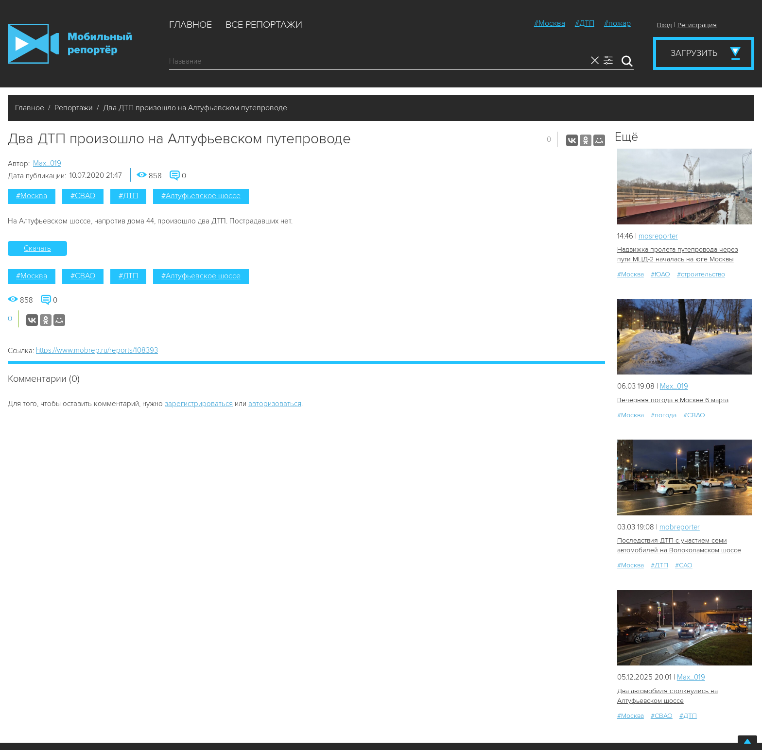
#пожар (617, 23)
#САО (684, 565)
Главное (190, 25)
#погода (663, 415)
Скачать (37, 248)
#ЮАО (660, 274)
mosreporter (659, 236)
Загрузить (694, 53)
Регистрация (697, 25)
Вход (664, 25)
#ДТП (584, 23)
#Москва (549, 23)
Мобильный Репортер (70, 44)
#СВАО (82, 196)
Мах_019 (47, 163)
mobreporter (680, 527)
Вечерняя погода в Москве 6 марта (672, 400)
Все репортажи (263, 25)
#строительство (701, 274)
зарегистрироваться (199, 403)
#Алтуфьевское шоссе (201, 196)
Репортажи (73, 108)
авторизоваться (274, 403)
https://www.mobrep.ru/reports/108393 (97, 350)
